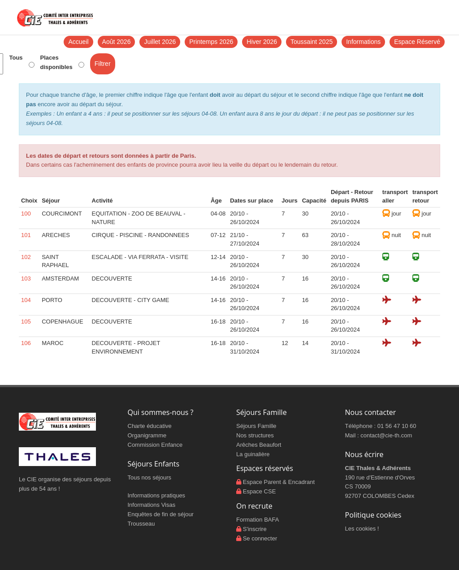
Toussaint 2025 (311, 41)
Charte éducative (150, 426)
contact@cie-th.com (386, 435)
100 (26, 213)
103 (26, 278)
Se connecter (260, 538)
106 (26, 343)
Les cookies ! (362, 528)
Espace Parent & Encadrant (279, 482)
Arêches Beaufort (258, 444)
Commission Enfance (155, 444)
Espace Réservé (417, 41)
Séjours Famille (256, 426)
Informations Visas (152, 504)
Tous (15, 57)
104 (26, 300)
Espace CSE (259, 491)
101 (26, 235)
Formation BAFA (257, 519)
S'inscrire (255, 529)
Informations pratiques (157, 495)
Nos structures (255, 435)
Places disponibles (56, 62)
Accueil (78, 41)
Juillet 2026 (160, 41)
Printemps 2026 (211, 41)
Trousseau (141, 523)
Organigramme (147, 435)
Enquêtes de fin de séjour (161, 514)
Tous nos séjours (150, 477)
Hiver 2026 (262, 41)
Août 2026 (116, 41)
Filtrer (103, 63)
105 (26, 321)
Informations (363, 41)
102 (26, 257)
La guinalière (252, 454)
